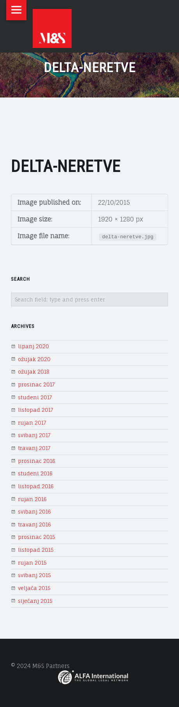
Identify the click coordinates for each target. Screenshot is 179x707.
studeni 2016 (35, 473)
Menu (16, 10)
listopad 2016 (36, 486)
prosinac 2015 (36, 537)
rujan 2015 (32, 563)
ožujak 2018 (33, 372)
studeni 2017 (35, 397)
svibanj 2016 (34, 512)
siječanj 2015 (35, 601)
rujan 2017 (32, 423)
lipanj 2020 (33, 346)
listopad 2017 (35, 410)
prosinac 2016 (36, 461)
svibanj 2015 (34, 575)
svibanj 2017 (34, 435)
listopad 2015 (36, 550)
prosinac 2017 (36, 384)
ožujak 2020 (34, 359)
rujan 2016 (32, 499)
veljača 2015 (34, 588)
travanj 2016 (34, 524)
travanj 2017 (34, 448)
